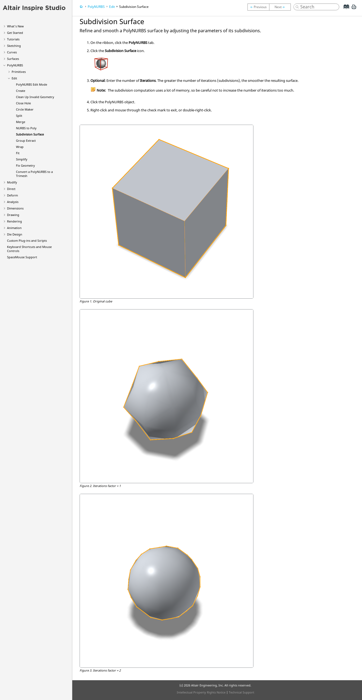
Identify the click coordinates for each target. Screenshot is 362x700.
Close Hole (23, 103)
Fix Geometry (25, 165)
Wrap (20, 147)
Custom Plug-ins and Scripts (27, 240)
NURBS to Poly (26, 128)
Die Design (14, 234)
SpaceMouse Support (22, 257)
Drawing (13, 215)
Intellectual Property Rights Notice (201, 692)
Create (20, 91)
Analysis (12, 202)
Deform (12, 195)
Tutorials (13, 39)
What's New (15, 26)
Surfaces (13, 59)
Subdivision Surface (30, 134)
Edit (14, 78)
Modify (12, 182)
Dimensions (15, 208)
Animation (14, 228)
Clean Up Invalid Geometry (35, 97)
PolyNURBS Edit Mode (31, 84)
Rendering (14, 221)
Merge (20, 122)
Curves (12, 52)
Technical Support (241, 692)
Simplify (21, 159)
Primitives (19, 72)
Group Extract (26, 140)
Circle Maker (25, 109)
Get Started (15, 33)
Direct (11, 189)
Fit (17, 153)
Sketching (14, 46)
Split (19, 116)
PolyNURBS (15, 65)
